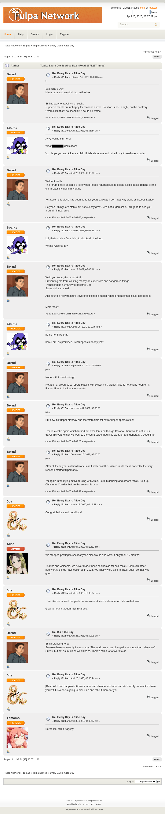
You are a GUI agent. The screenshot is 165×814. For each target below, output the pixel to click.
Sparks (12, 127)
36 (29, 56)
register (152, 7)
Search (35, 34)
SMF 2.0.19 (71, 800)
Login (49, 34)
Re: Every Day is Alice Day (68, 73)
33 (17, 56)
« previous (148, 51)
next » (158, 51)
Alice (10, 544)
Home (7, 34)
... (15, 56)
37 (32, 56)
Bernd (11, 74)
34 (21, 56)
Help (20, 34)
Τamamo (13, 718)
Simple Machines (95, 800)
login (142, 7)
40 (38, 56)
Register (64, 34)
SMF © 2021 (82, 800)
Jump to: (130, 781)
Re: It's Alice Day (62, 632)
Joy (9, 501)
